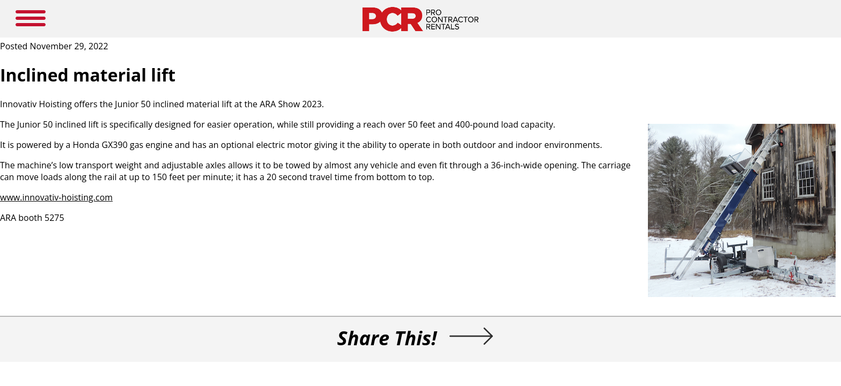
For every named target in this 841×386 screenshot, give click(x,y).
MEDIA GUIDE (351, 19)
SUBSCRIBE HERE (506, 19)
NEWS (398, 19)
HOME (232, 19)
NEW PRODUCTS (285, 19)
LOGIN (560, 19)
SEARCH (716, 17)
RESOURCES (443, 19)
